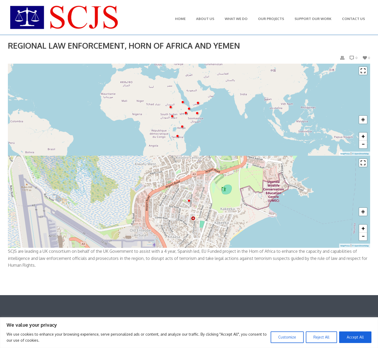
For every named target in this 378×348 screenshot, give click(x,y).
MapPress (345, 154)
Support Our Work (313, 19)
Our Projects (271, 19)
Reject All (321, 337)
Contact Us (353, 19)
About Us (205, 19)
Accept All (355, 337)
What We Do (236, 19)
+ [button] (363, 136)
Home (180, 19)
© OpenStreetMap (360, 154)
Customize (287, 337)
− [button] (363, 144)
